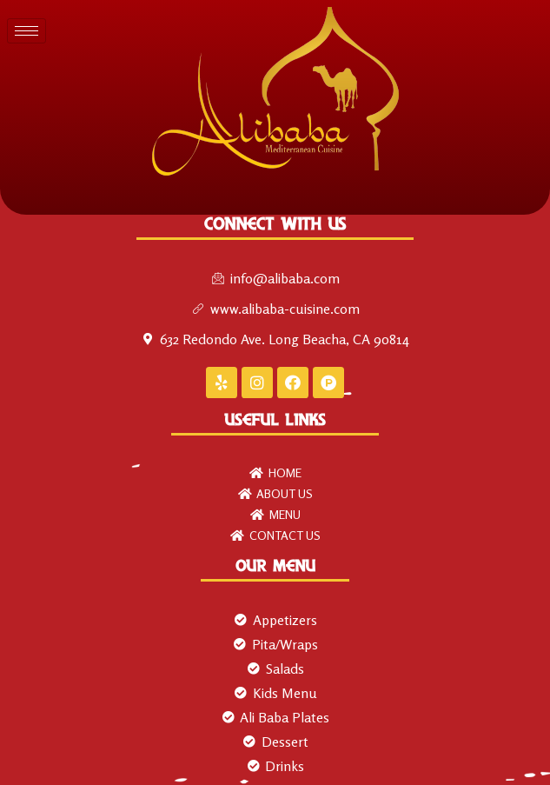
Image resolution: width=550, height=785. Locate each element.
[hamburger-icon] (26, 30)
